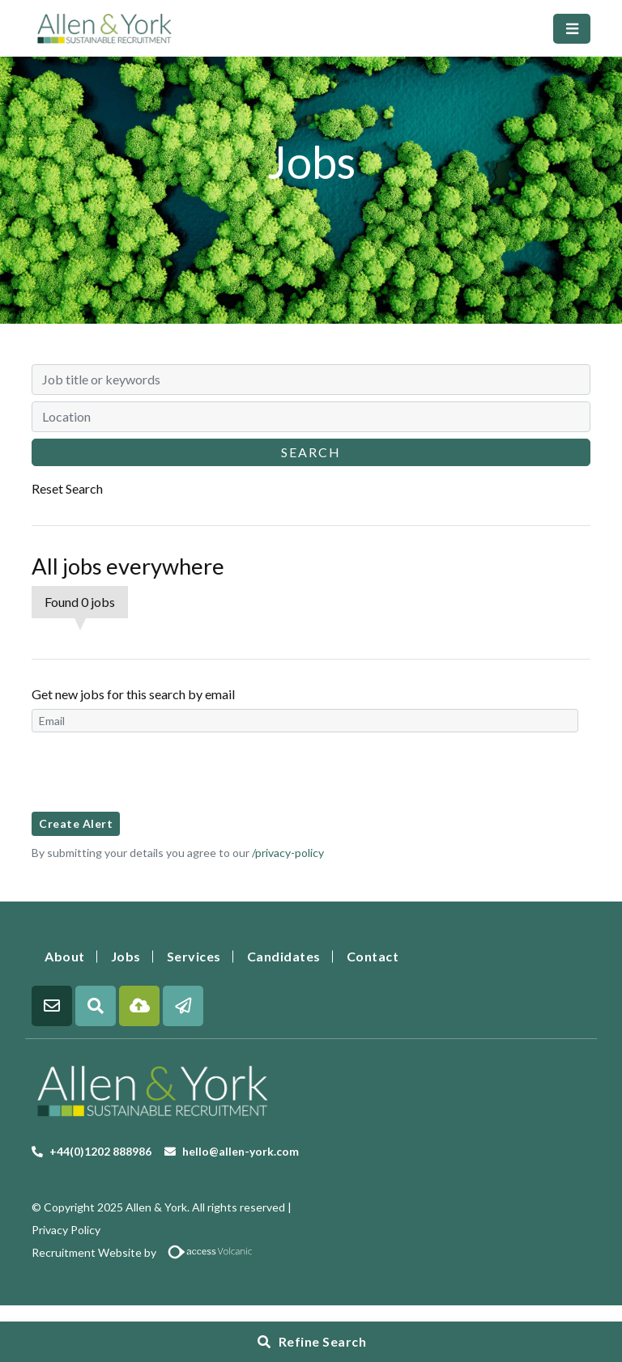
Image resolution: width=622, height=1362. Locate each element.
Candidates (284, 956)
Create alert (76, 823)
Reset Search (67, 488)
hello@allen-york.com (240, 1151)
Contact (373, 956)
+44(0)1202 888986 (100, 1151)
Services (194, 956)
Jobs (126, 956)
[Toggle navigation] (571, 29)
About (65, 956)
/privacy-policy (288, 852)
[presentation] (155, 772)
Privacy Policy (66, 1230)
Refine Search (323, 1341)
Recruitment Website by (148, 1252)
